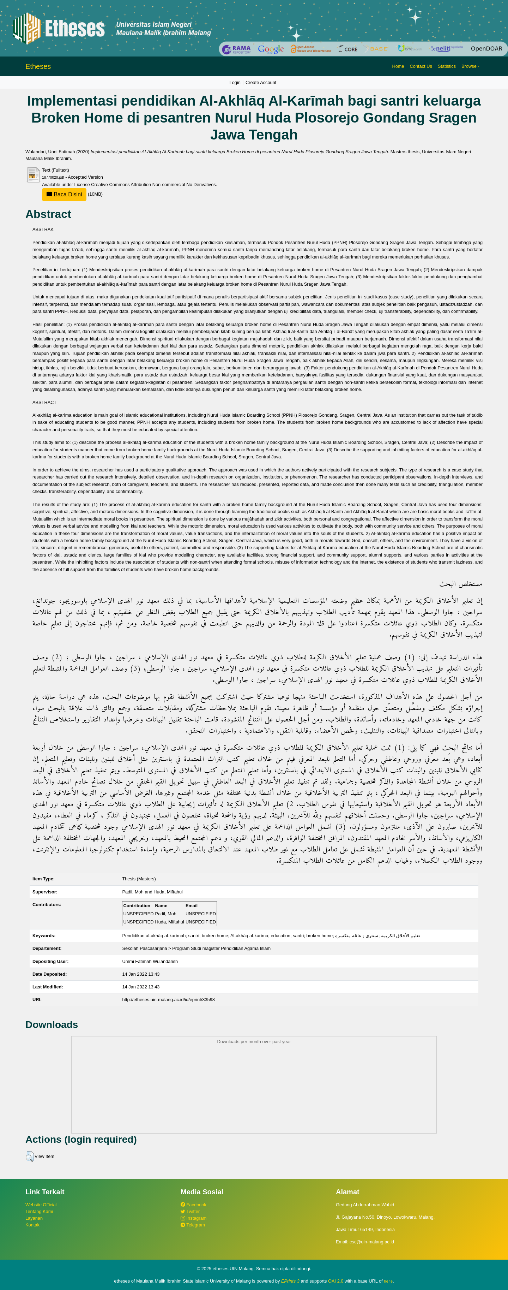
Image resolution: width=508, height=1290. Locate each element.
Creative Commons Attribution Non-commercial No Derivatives (153, 184)
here (388, 1281)
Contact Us (421, 66)
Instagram (193, 1218)
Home (398, 66)
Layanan (34, 1218)
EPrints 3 (290, 1281)
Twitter (190, 1211)
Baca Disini (64, 194)
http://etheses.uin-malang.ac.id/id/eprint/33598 (168, 999)
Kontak (32, 1224)
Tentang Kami (39, 1211)
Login (235, 82)
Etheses (38, 66)
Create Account (261, 82)
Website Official (40, 1204)
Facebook (193, 1204)
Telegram (193, 1224)
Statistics (447, 66)
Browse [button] (469, 66)
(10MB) (72, 194)
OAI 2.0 (335, 1281)
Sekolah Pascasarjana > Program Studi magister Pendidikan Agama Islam (196, 948)
